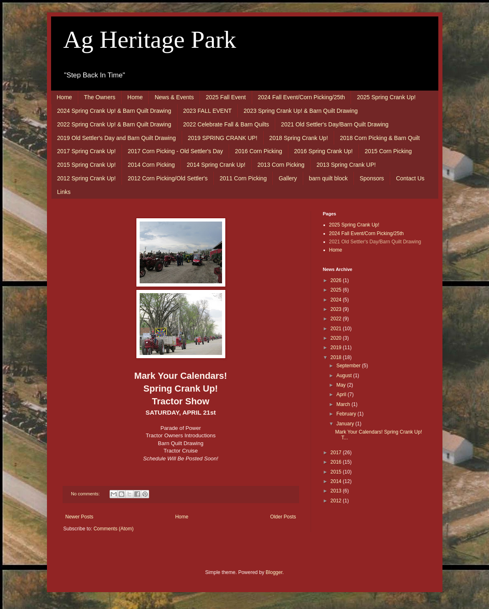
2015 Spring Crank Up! (86, 164)
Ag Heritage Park (149, 39)
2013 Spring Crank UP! (346, 164)
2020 (336, 338)
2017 (336, 452)
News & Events (174, 97)
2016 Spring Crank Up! (323, 151)
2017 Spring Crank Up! (86, 151)
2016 (336, 462)
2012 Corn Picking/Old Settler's (168, 178)
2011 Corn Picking (243, 178)
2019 (336, 347)
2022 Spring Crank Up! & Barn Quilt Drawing (114, 124)
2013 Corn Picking (280, 164)
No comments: (86, 493)
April (341, 394)
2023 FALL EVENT (207, 110)
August (344, 375)
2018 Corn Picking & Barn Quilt (380, 138)
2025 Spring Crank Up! (386, 97)
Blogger (274, 572)
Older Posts (283, 517)
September (349, 366)
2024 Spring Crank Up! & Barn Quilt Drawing (114, 110)
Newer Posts (80, 517)
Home (64, 97)
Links (64, 192)
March (343, 404)
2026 (336, 280)
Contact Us (410, 178)
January (345, 424)
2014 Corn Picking (151, 164)
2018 (336, 357)
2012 (336, 501)
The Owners (99, 97)
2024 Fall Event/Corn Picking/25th (301, 97)
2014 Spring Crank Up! (216, 164)
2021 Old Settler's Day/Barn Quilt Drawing (334, 124)
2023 (336, 309)
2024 (336, 300)
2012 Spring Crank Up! (86, 178)
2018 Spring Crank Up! (298, 138)
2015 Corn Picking (388, 151)
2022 (336, 319)
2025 (336, 290)
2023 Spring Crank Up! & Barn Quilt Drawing (300, 110)
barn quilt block (328, 178)
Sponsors (372, 178)
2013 (336, 491)
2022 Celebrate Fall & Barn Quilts (226, 124)
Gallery (287, 178)
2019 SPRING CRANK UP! (222, 138)
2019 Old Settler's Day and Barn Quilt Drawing (116, 138)
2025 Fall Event (226, 97)
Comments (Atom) (113, 529)
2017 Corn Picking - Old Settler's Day (175, 151)
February (346, 414)
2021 (336, 328)
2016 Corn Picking (258, 151)
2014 (336, 481)
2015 (336, 472)
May (341, 385)
